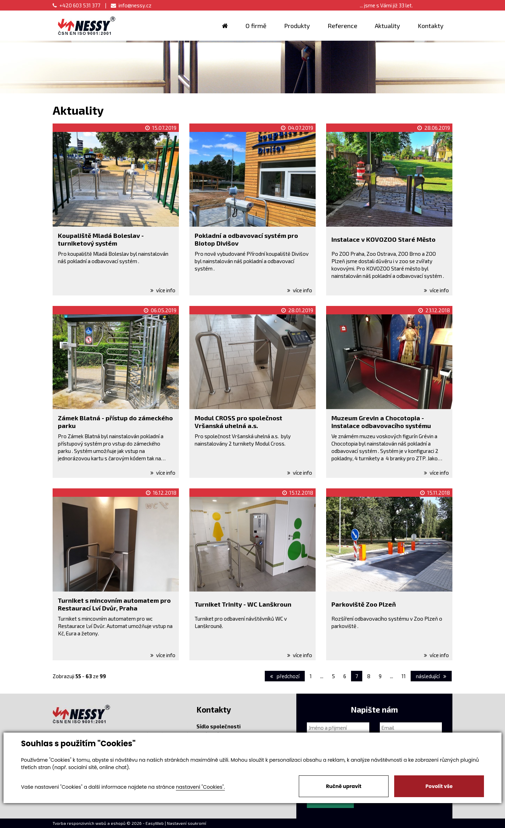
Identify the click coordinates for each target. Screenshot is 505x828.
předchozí (284, 676)
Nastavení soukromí (186, 823)
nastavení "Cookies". (200, 786)
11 (404, 676)
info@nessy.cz (131, 5)
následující (431, 676)
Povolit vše (438, 786)
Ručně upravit (343, 786)
